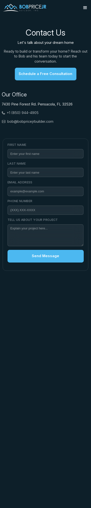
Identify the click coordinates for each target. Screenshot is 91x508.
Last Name (17, 163)
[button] (85, 8)
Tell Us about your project (33, 219)
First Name (17, 144)
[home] (24, 7)
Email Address (20, 182)
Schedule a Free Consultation (44, 74)
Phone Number (20, 201)
